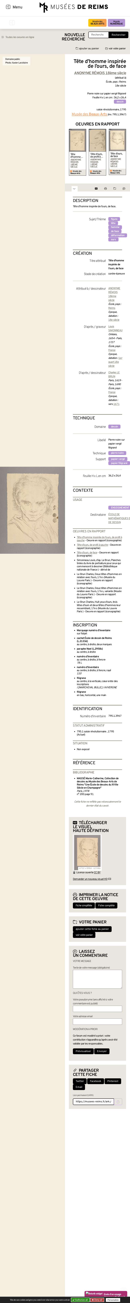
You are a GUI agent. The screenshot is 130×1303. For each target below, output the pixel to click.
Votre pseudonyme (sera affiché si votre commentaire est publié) (93, 1001)
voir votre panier (115, 48)
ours (113, 239)
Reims (111, 308)
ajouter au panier (87, 48)
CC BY (97, 872)
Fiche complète (106, 905)
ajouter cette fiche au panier (92, 929)
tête (113, 223)
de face (115, 231)
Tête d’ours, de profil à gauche (96, 155)
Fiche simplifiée (84, 905)
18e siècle (113, 320)
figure (114, 219)
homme (115, 227)
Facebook (95, 1081)
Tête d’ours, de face (116, 155)
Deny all (98, 1300)
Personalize (113, 1300)
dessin (120, 101)
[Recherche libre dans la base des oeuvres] (98, 35)
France (111, 350)
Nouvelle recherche (73, 37)
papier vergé (118, 459)
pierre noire (117, 453)
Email (79, 1087)
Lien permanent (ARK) (83, 1095)
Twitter (80, 1081)
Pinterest (112, 1081)
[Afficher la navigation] (8, 7)
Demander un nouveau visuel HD (90, 879)
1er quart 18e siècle (115, 362)
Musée (116, 22)
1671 (116, 404)
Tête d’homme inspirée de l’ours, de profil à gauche (76, 155)
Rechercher (118, 35)
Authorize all (80, 1300)
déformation (117, 235)
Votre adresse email (83, 1016)
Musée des (97, 22)
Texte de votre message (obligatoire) (91, 967)
